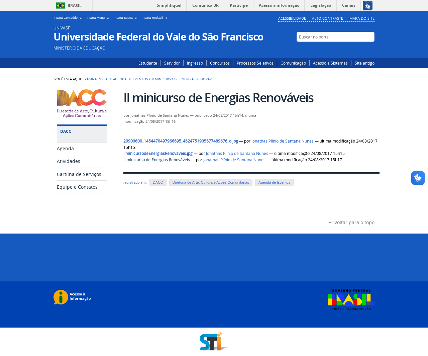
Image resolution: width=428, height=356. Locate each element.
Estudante (147, 63)
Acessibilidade (292, 18)
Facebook (370, 50)
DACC (158, 182)
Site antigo (364, 63)
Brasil (75, 5)
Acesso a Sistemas (330, 63)
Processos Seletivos (255, 63)
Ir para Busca (126, 17)
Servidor (172, 63)
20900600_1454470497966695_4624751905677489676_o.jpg (180, 141)
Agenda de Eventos (130, 79)
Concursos (220, 63)
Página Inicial (97, 79)
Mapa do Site (361, 18)
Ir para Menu (99, 17)
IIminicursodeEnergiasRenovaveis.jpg (158, 153)
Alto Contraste (327, 18)
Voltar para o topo (354, 222)
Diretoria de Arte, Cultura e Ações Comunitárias (211, 182)
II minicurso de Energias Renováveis (156, 160)
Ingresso (195, 63)
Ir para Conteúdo (69, 17)
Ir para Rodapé (155, 17)
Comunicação (293, 63)
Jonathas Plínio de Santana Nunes (282, 141)
